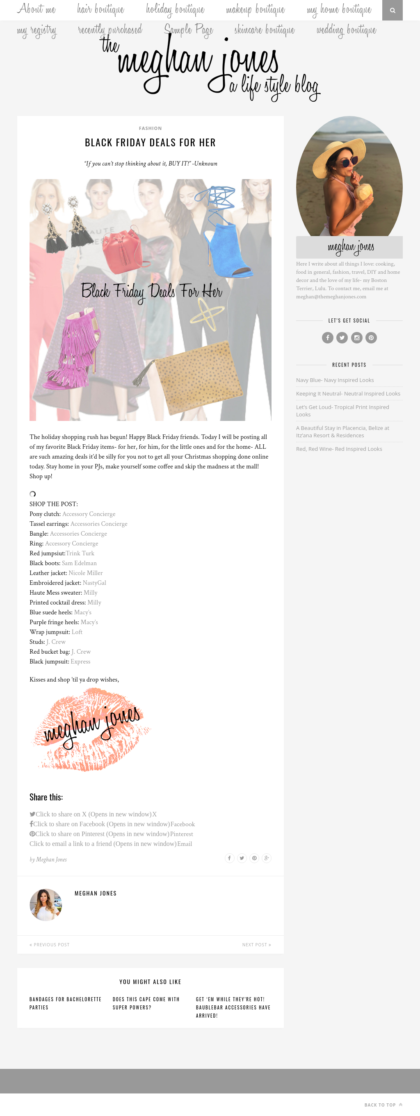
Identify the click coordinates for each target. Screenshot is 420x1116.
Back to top (384, 1105)
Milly (91, 593)
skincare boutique (265, 31)
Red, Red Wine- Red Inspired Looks (339, 448)
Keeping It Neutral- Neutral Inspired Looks (348, 393)
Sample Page (188, 31)
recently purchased (110, 31)
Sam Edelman (79, 563)
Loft (77, 632)
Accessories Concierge (99, 524)
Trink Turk (80, 553)
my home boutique (339, 10)
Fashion (150, 128)
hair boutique (101, 10)
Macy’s (82, 612)
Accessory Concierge (89, 514)
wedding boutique (347, 31)
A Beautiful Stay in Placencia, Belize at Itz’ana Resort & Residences (342, 431)
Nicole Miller (85, 573)
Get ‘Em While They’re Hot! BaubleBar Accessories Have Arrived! (233, 1007)
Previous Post (50, 945)
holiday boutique (175, 10)
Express (80, 661)
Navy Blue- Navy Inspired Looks (335, 380)
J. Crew (56, 642)
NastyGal (94, 583)
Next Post (257, 945)
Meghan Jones (51, 860)
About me (36, 10)
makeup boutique (255, 10)
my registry (37, 31)
